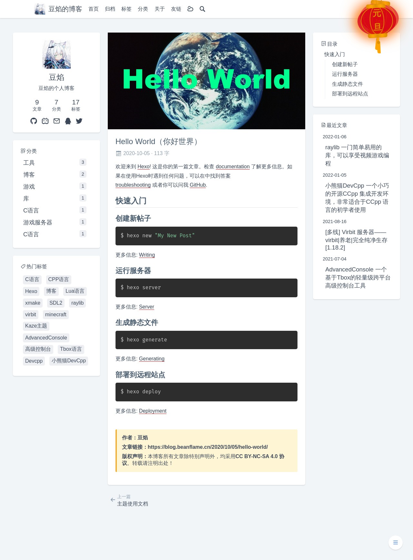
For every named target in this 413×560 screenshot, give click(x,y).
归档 (110, 9)
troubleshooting (133, 185)
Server (146, 306)
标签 (126, 9)
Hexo (143, 166)
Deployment (152, 411)
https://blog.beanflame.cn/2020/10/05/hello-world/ (208, 447)
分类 (143, 9)
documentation (233, 166)
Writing (147, 255)
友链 (176, 9)
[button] (395, 542)
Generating (152, 358)
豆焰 (142, 437)
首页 (93, 9)
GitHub (198, 185)
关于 (160, 9)
